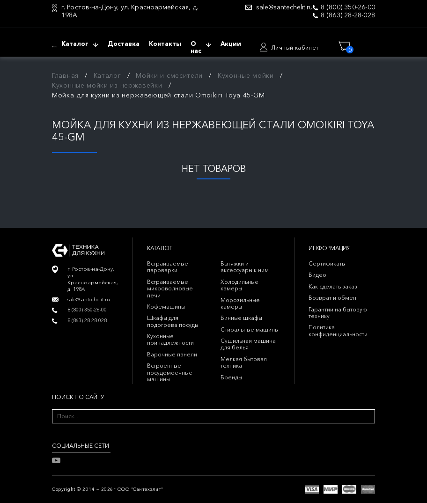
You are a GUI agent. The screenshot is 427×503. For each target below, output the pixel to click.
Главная (65, 75)
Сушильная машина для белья (248, 344)
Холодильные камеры (239, 285)
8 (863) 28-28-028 (348, 15)
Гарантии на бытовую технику (338, 312)
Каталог (107, 75)
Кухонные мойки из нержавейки (107, 85)
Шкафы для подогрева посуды (173, 321)
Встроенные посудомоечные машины (169, 372)
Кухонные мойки (246, 75)
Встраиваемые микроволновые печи (170, 288)
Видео (317, 274)
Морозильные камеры (240, 303)
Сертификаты (327, 263)
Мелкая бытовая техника (244, 362)
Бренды (231, 377)
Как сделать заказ (333, 286)
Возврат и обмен (332, 297)
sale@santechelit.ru (284, 7)
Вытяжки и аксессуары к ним (245, 267)
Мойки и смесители (169, 75)
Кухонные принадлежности (170, 339)
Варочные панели (172, 354)
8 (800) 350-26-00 (348, 7)
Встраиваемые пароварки (167, 267)
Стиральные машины (250, 329)
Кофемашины (166, 306)
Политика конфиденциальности (338, 330)
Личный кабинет (295, 47)
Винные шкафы (241, 317)
